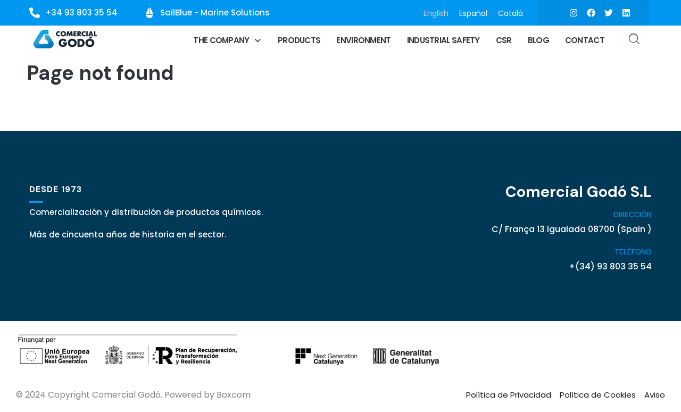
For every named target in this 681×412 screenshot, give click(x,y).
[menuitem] (436, 13)
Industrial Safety (443, 40)
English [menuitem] (436, 12)
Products (299, 40)
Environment (363, 40)
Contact (584, 40)
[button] (227, 40)
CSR (504, 40)
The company (227, 40)
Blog (538, 40)
